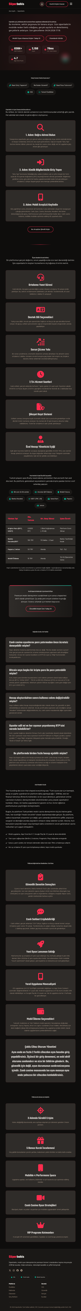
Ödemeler (12, 1294)
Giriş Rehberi (13, 1297)
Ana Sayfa (12, 11)
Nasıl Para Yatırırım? (63, 85)
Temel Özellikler (46, 92)
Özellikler (12, 1287)
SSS (30, 92)
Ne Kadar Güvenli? (41, 85)
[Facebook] (17, 1270)
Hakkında (12, 1290)
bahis (16, 4)
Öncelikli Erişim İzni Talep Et (40, 608)
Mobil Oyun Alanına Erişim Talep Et (26, 38)
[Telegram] (21, 1270)
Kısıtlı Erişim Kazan (57, 4)
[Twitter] (10, 1270)
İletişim (43, 1294)
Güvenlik (44, 1290)
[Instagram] (14, 1270)
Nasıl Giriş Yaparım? (18, 85)
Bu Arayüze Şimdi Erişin (40, 229)
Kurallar (43, 1297)
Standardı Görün (56, 38)
